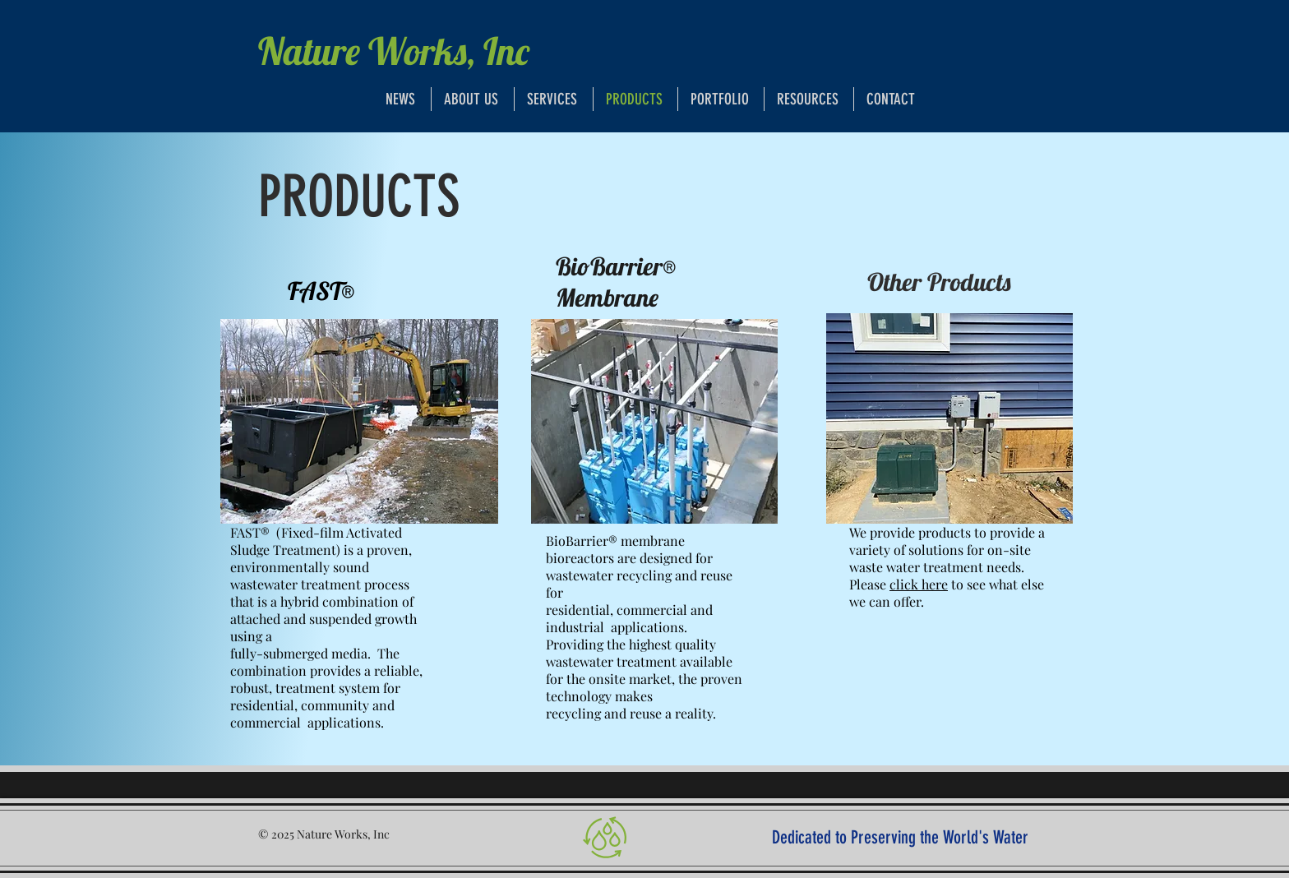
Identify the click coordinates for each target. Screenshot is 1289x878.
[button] (809, 99)
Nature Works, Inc (393, 51)
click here (918, 584)
